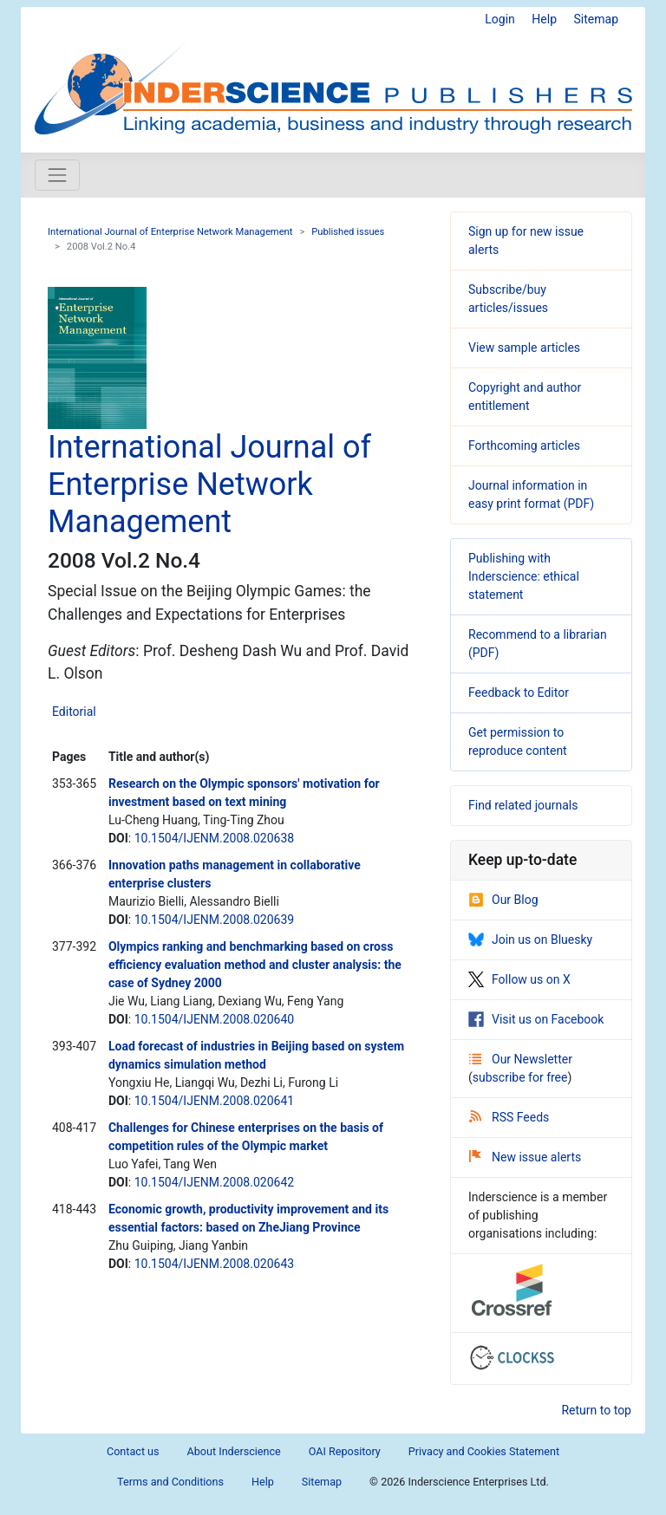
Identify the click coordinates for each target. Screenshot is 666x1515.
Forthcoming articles (524, 445)
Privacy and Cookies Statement (483, 1451)
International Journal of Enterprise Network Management (170, 231)
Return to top (596, 1410)
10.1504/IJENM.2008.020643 (214, 1264)
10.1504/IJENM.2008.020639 (214, 920)
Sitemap (596, 19)
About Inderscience (234, 1451)
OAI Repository (345, 1451)
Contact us (133, 1451)
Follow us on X (519, 979)
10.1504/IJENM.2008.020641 (214, 1101)
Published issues (347, 231)
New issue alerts (525, 1157)
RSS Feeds (509, 1117)
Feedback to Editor (518, 692)
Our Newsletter (520, 1059)
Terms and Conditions (170, 1481)
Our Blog (503, 900)
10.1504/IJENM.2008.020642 (214, 1182)
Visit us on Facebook (536, 1019)
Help (544, 19)
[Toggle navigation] (57, 175)
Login (500, 19)
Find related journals (523, 805)
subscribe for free (520, 1077)
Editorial (74, 711)
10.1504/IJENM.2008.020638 (214, 838)
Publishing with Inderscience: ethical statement (523, 576)
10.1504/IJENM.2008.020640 (214, 1019)
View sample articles (524, 347)
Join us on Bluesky (530, 939)
